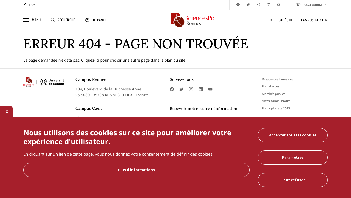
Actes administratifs (276, 101)
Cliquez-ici (90, 60)
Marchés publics (273, 94)
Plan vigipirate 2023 (276, 108)
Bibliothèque (281, 20)
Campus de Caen (314, 20)
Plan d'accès (270, 86)
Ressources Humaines (277, 79)
